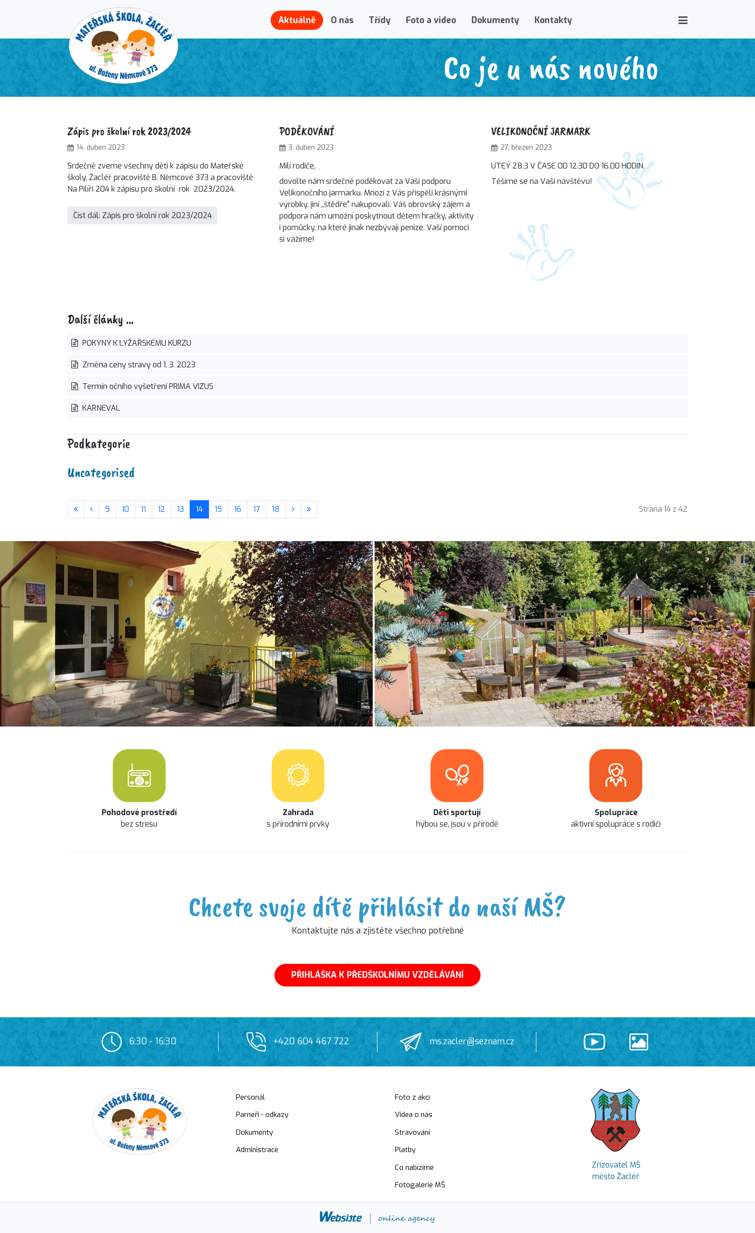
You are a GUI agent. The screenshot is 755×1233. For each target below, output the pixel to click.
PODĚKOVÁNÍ (306, 131)
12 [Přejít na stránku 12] (161, 509)
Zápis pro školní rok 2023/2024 (129, 131)
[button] (683, 20)
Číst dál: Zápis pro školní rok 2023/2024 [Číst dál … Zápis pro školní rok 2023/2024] (142, 215)
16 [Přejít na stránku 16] (237, 509)
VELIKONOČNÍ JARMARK (540, 131)
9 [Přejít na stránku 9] (107, 509)
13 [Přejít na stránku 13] (180, 509)
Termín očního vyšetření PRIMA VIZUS (146, 386)
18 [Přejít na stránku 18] (276, 509)
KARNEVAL (100, 408)
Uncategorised (101, 472)
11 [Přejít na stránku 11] (143, 509)
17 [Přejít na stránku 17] (256, 509)
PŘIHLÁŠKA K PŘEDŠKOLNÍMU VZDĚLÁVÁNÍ (377, 975)
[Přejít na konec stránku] (308, 509)
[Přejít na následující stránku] (293, 509)
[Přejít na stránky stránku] (91, 509)
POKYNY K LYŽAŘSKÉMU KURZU (135, 343)
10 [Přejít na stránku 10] (125, 509)
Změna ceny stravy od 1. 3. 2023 (137, 365)
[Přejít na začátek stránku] (75, 509)
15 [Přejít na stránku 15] (218, 509)
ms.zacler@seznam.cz (472, 1041)
